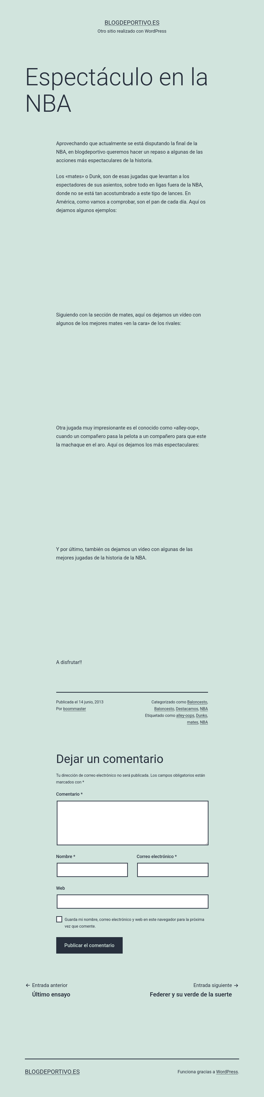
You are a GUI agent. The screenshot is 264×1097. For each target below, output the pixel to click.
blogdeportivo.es (132, 22)
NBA (204, 708)
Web (60, 888)
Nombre (65, 856)
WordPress (227, 1071)
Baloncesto (197, 702)
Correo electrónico (157, 856)
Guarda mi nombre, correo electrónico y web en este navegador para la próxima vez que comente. (134, 923)
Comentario (69, 794)
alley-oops (185, 715)
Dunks (201, 715)
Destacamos (187, 708)
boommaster (74, 708)
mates (192, 722)
